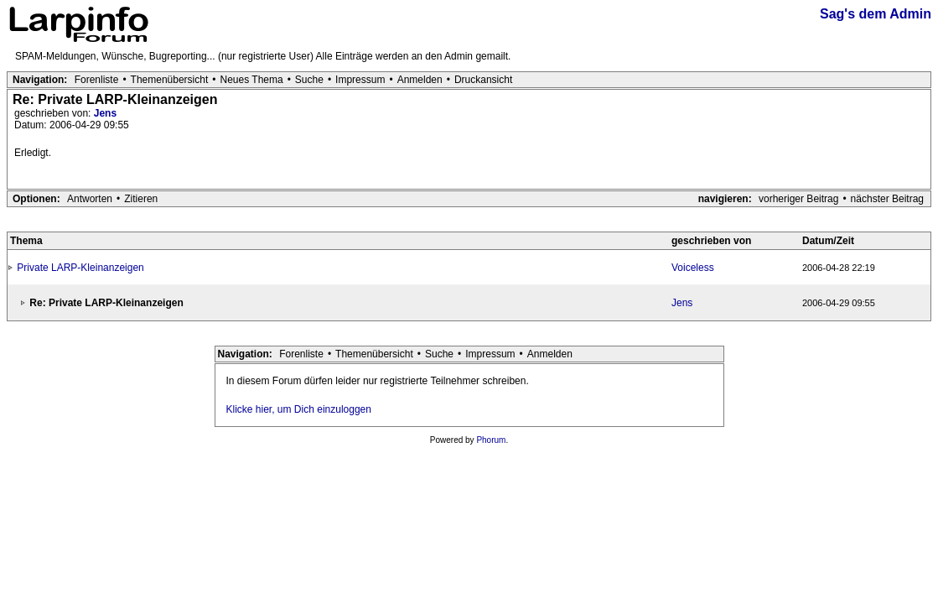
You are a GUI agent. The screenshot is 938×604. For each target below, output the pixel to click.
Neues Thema (251, 80)
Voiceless (692, 267)
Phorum (490, 440)
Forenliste (97, 80)
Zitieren (141, 199)
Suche (309, 80)
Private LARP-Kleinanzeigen (80, 267)
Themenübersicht (170, 80)
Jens (105, 113)
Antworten (89, 199)
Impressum (360, 80)
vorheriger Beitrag (798, 199)
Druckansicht (483, 80)
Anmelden (420, 80)
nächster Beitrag (887, 199)
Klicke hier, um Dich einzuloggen (298, 409)
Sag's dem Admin (875, 14)
